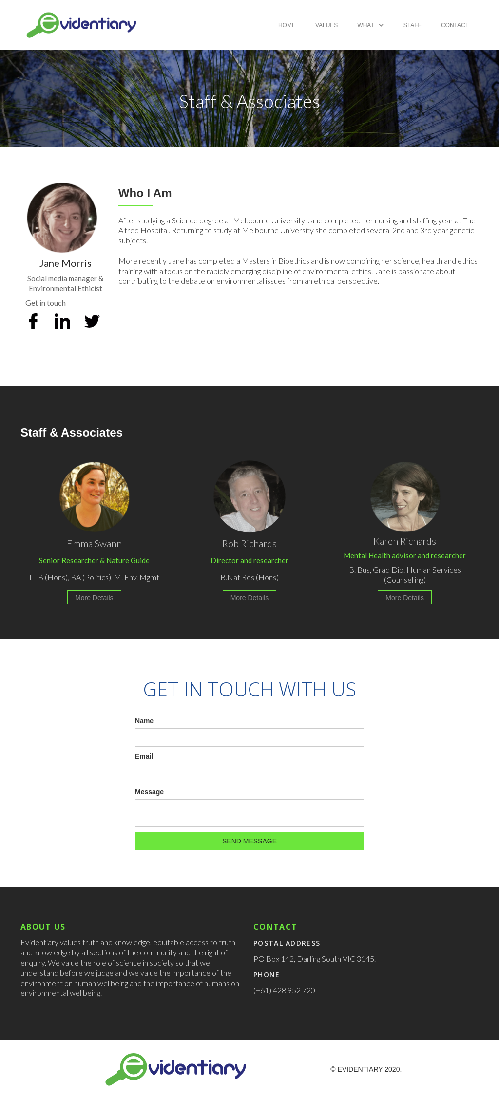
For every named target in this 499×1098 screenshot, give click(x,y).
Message (149, 792)
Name (144, 721)
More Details (94, 598)
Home (287, 25)
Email (144, 756)
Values (326, 25)
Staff (412, 25)
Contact (455, 25)
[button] (370, 25)
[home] (81, 25)
